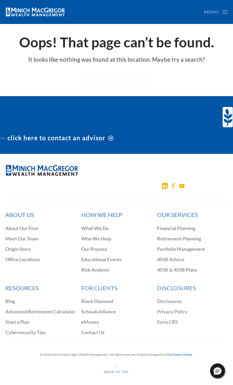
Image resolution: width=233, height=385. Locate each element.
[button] (216, 12)
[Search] (117, 80)
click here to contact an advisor (60, 138)
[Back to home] (35, 12)
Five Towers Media (179, 355)
